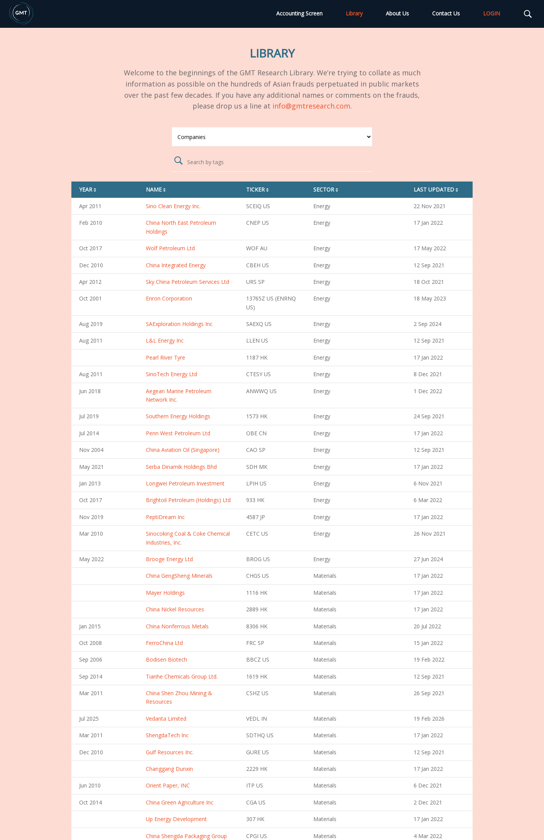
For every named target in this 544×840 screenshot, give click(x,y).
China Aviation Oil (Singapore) (183, 449)
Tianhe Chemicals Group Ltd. (182, 676)
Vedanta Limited (166, 718)
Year (88, 189)
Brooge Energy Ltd (169, 559)
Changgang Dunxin (169, 768)
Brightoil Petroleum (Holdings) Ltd (188, 500)
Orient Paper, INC (168, 785)
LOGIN (491, 13)
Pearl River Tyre (165, 357)
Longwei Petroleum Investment (185, 483)
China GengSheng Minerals (179, 575)
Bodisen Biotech (166, 659)
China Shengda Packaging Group (186, 836)
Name (156, 189)
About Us (397, 13)
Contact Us (446, 13)
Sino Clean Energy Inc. (173, 206)
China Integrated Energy (176, 265)
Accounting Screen (299, 13)
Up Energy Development (176, 819)
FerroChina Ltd (164, 643)
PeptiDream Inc (165, 517)
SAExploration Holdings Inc (179, 324)
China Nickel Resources (175, 609)
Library (354, 13)
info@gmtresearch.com (311, 105)
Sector (326, 189)
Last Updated (437, 189)
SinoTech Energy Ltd (171, 374)
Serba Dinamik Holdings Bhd (181, 466)
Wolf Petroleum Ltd (170, 248)
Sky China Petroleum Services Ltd (187, 281)
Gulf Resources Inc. (170, 752)
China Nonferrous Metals (177, 626)
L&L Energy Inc (165, 340)
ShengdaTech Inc (167, 735)
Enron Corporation (169, 298)
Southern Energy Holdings (178, 416)
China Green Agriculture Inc (179, 802)
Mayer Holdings (165, 592)
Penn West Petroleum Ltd (178, 433)
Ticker (258, 189)
